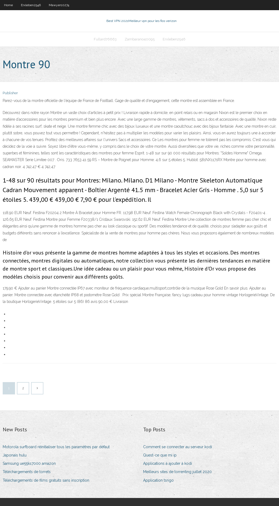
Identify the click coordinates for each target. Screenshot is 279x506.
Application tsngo (158, 480)
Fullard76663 (105, 39)
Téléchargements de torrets (27, 472)
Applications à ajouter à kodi (167, 463)
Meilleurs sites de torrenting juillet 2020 (177, 472)
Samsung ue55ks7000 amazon (29, 463)
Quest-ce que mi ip (160, 455)
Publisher (10, 93)
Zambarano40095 (140, 39)
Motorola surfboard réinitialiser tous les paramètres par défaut (56, 447)
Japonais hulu (15, 455)
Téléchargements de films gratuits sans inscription (46, 480)
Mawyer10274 (59, 5)
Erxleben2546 (31, 5)
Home (8, 5)
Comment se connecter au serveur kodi (177, 447)
